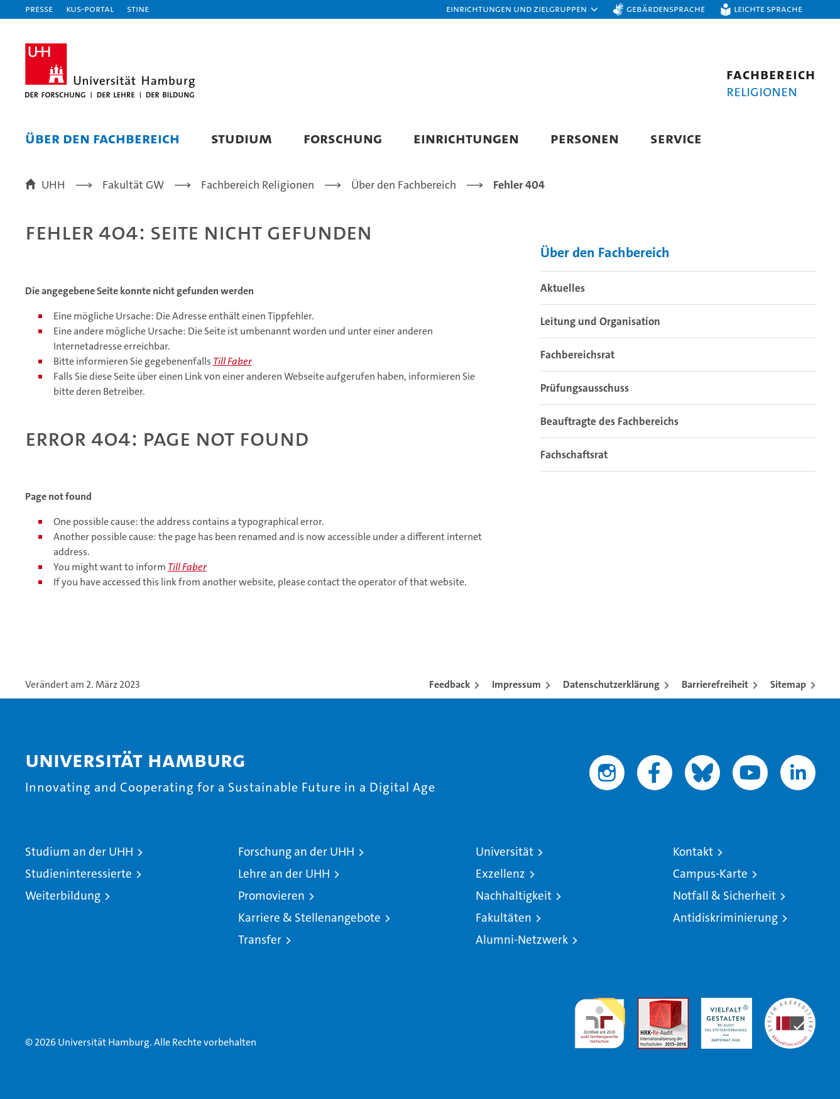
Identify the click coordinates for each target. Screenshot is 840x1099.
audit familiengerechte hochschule (599, 1017)
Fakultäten (504, 917)
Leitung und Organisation (600, 321)
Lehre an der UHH (284, 873)
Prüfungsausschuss (584, 388)
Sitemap (788, 684)
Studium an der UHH (79, 851)
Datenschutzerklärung (611, 684)
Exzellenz (500, 873)
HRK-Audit (723, 1004)
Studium (241, 138)
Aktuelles (562, 288)
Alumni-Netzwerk (522, 939)
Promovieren (271, 895)
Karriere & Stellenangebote (309, 917)
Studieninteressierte (78, 873)
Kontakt (693, 851)
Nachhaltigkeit (514, 895)
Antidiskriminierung (725, 917)
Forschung (342, 138)
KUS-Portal (90, 8)
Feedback (449, 684)
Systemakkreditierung (790, 1004)
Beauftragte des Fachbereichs (609, 421)
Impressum (516, 684)
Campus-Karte (710, 873)
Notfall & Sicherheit (724, 895)
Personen (584, 138)
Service (676, 138)
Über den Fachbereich (102, 138)
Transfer (259, 939)
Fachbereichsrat (577, 355)
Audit (650, 1004)
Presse (39, 8)
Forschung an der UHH (296, 851)
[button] (522, 9)
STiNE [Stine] (138, 8)
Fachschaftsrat (574, 454)
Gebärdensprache (665, 8)
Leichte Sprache (768, 8)
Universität (504, 851)
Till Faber (232, 361)
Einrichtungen (466, 138)
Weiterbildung (63, 895)
